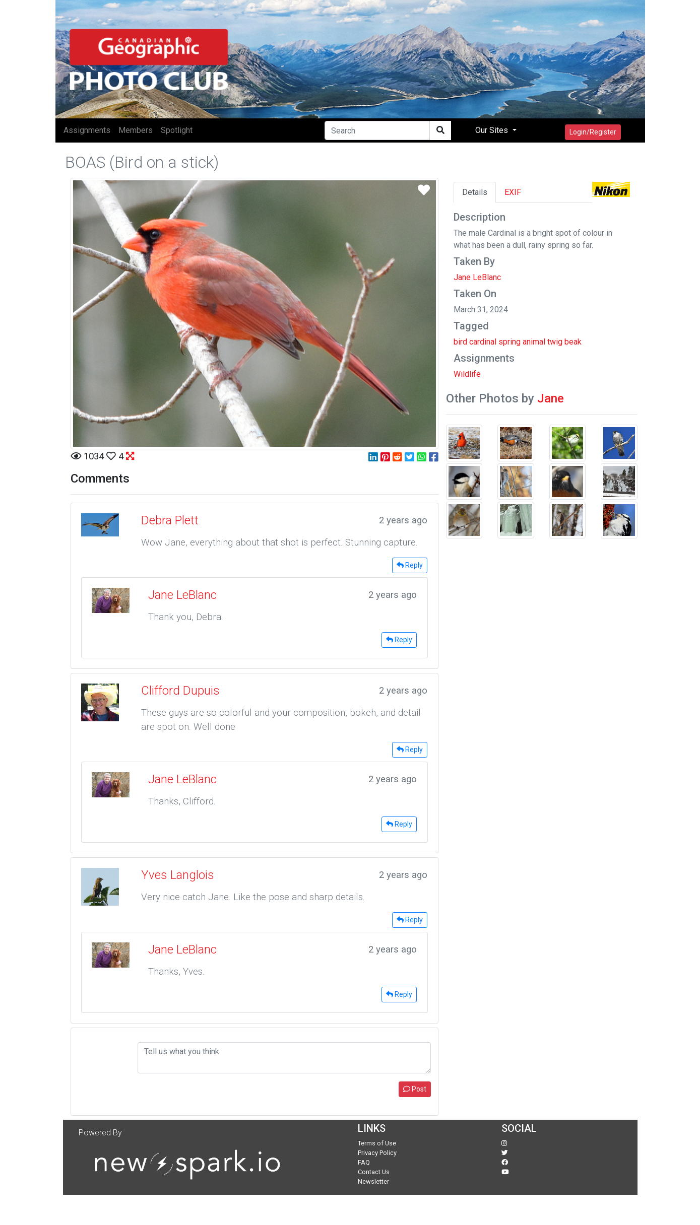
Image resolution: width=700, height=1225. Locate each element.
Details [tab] (474, 192)
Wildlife (467, 374)
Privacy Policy (377, 1152)
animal (534, 342)
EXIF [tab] (512, 192)
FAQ (364, 1162)
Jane (550, 398)
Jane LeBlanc (477, 277)
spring (509, 342)
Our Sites (492, 130)
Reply (410, 565)
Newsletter (373, 1181)
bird (460, 342)
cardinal (482, 342)
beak (573, 342)
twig (554, 342)
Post (414, 1089)
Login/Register (592, 132)
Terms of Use (377, 1143)
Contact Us (374, 1172)
